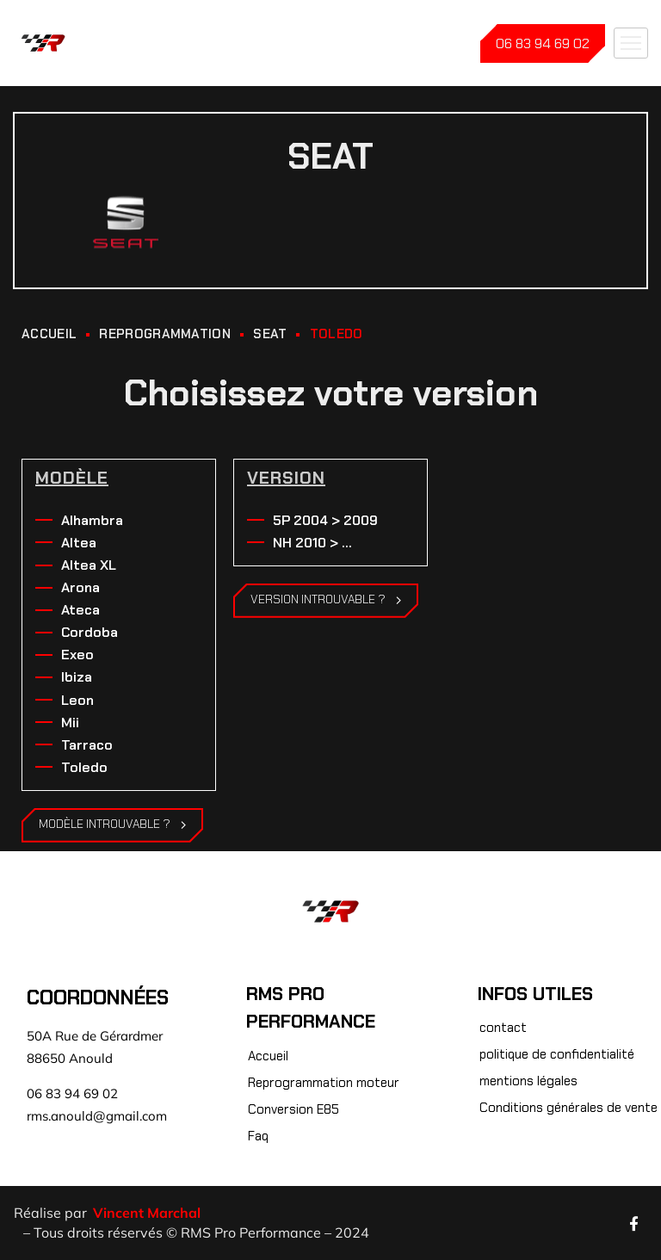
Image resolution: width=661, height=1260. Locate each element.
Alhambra (92, 520)
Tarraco (87, 745)
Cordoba (89, 632)
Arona (80, 587)
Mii (70, 722)
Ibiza (76, 677)
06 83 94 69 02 (543, 43)
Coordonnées (98, 997)
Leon (77, 700)
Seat (270, 334)
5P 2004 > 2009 (325, 520)
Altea (78, 543)
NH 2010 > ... (312, 543)
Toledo (84, 767)
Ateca (80, 610)
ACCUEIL (49, 334)
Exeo (77, 654)
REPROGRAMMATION (165, 334)
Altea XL (88, 565)
